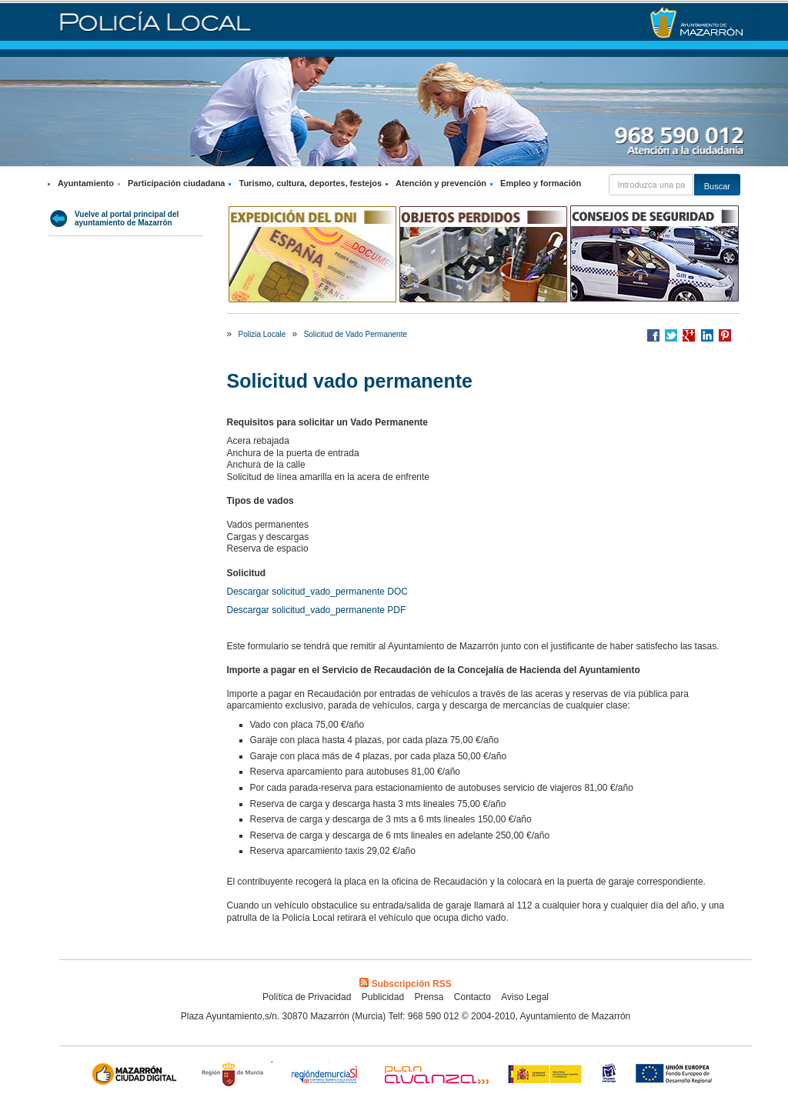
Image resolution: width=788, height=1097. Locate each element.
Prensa (428, 997)
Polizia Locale (262, 334)
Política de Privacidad (306, 997)
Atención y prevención (441, 183)
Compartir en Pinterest (725, 335)
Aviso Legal (525, 997)
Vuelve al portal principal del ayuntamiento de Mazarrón (127, 218)
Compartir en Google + (689, 335)
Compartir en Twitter (671, 335)
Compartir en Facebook (653, 335)
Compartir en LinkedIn (707, 335)
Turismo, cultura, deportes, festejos (310, 183)
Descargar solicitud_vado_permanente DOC (317, 591)
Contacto (472, 997)
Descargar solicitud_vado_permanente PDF (316, 610)
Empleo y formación (540, 183)
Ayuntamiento (86, 183)
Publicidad (383, 997)
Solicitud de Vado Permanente (355, 334)
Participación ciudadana (176, 183)
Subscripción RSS (405, 984)
